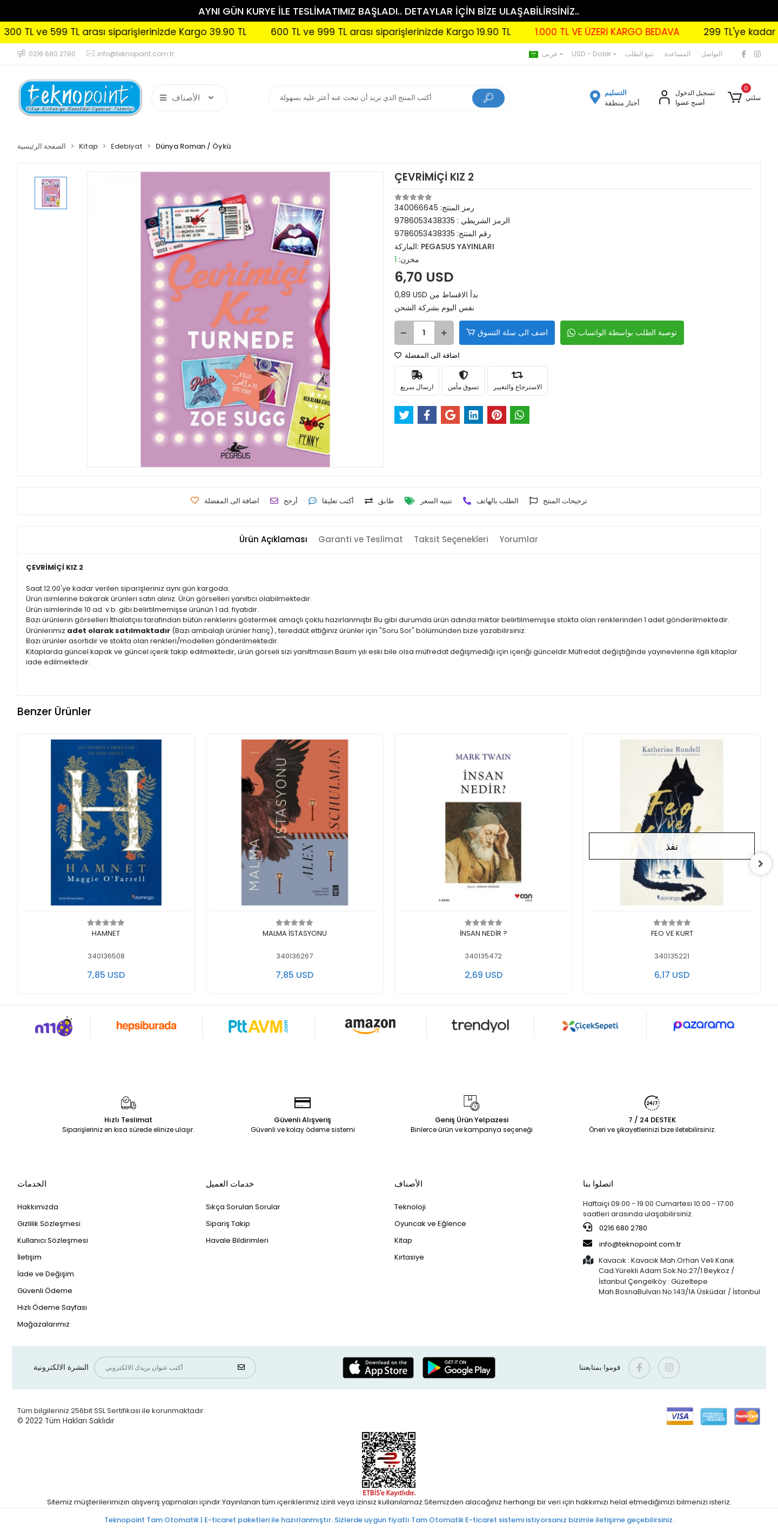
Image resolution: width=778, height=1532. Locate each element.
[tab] (273, 539)
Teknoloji (410, 1207)
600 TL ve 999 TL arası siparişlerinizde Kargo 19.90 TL (473, 31)
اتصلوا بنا (598, 1183)
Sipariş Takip (228, 1223)
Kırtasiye (409, 1257)
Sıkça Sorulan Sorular (243, 1207)
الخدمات (31, 1183)
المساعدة (677, 53)
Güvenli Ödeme (44, 1290)
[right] (760, 864)
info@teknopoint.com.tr (632, 1243)
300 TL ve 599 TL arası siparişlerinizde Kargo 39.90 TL (207, 31)
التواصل (711, 53)
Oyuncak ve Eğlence (430, 1223)
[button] (744, 98)
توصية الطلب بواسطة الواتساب (622, 332)
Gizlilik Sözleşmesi (49, 1223)
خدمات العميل (230, 1183)
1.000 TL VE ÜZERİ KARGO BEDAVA (689, 31)
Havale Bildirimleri (237, 1240)
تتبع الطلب (639, 53)
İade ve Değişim (45, 1274)
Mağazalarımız (43, 1324)
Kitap (403, 1240)
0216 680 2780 (615, 1227)
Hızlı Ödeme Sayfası (52, 1307)
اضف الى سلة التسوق (507, 332)
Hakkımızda (37, 1207)
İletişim (29, 1257)
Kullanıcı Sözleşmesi (52, 1240)
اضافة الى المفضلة (427, 355)
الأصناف (408, 1183)
